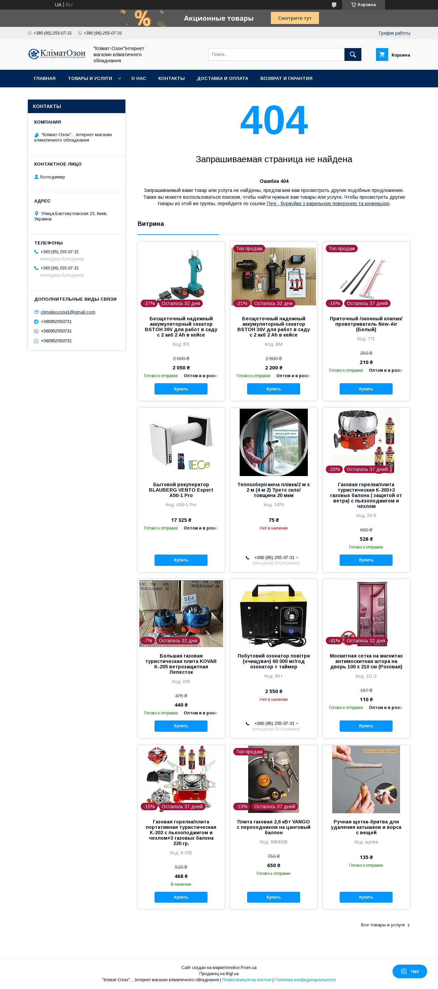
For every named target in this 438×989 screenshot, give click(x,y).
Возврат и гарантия (286, 78)
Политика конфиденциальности (305, 979)
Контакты (171, 78)
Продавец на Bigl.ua (219, 973)
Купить (181, 389)
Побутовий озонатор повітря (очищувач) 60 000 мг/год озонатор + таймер (274, 661)
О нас (138, 78)
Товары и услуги (90, 78)
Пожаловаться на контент (247, 979)
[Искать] (352, 54)
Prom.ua (249, 967)
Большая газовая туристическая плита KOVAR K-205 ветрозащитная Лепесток (181, 664)
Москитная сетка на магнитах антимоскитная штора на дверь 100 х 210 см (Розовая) (366, 661)
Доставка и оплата (222, 78)
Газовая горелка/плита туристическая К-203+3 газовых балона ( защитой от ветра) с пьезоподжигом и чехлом (366, 495)
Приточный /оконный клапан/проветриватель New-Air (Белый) (366, 324)
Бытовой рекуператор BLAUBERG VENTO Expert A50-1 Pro (181, 490)
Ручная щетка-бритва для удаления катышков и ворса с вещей (366, 827)
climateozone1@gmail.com (68, 312)
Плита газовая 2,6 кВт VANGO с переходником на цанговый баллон (274, 827)
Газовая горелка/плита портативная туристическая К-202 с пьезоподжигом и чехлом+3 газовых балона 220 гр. (181, 832)
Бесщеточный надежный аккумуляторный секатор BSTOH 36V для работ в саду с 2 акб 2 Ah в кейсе (181, 327)
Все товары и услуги (383, 924)
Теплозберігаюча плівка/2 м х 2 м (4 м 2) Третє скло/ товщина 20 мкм (273, 490)
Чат (410, 971)
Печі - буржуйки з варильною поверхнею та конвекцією (328, 203)
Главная (45, 78)
